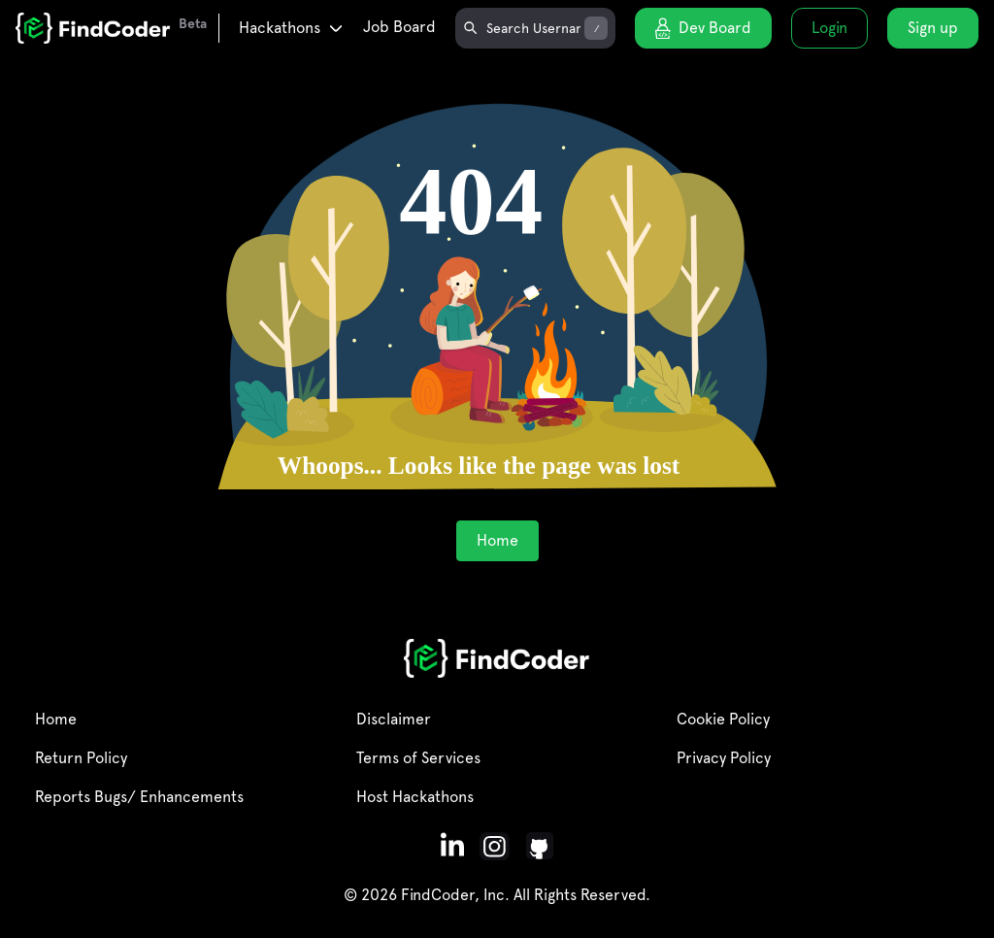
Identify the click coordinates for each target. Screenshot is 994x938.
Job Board (399, 26)
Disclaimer (393, 719)
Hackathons (291, 27)
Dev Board (703, 28)
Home (497, 540)
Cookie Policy (723, 719)
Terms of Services (418, 758)
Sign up (933, 27)
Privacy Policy (724, 758)
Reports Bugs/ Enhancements (139, 796)
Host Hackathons (415, 796)
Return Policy (81, 758)
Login (829, 27)
